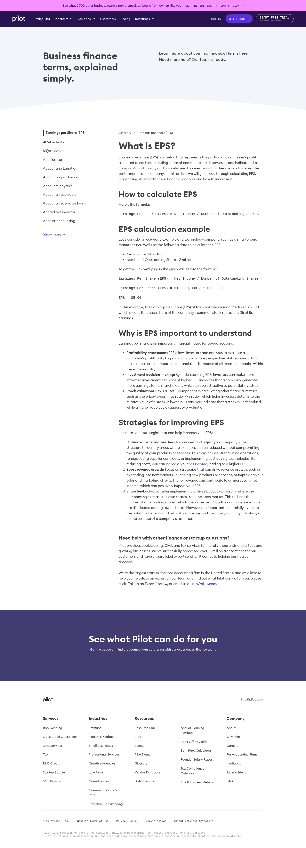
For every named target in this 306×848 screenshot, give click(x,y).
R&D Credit (51, 763)
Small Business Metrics (197, 782)
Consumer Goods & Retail (103, 792)
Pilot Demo (143, 754)
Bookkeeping (52, 728)
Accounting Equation (60, 168)
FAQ (230, 781)
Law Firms (96, 772)
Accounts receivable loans (64, 203)
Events (139, 746)
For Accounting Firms (242, 754)
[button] (63, 18)
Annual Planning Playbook (192, 730)
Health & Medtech (102, 737)
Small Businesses (101, 746)
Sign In (215, 19)
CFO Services (52, 746)
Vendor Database (147, 772)
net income (198, 464)
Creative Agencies (102, 763)
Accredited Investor (59, 212)
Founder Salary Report (197, 759)
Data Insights (144, 781)
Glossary (125, 133)
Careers (232, 746)
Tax (45, 754)
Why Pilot (233, 737)
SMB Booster (52, 781)
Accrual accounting (59, 221)
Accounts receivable (59, 194)
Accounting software (60, 177)
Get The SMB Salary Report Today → (214, 6)
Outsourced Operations (60, 737)
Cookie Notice (156, 821)
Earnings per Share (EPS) (65, 132)
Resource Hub (145, 728)
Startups (95, 728)
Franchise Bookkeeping (106, 804)
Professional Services (104, 754)
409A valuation (55, 142)
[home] (18, 18)
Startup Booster (54, 772)
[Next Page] (67, 235)
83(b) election (54, 150)
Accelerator (52, 159)
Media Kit (234, 763)
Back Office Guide (194, 742)
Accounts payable (58, 186)
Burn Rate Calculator (196, 750)
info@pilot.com (203, 583)
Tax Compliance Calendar (192, 770)
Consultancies (99, 781)
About (231, 728)
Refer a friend (236, 772)
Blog (138, 737)
